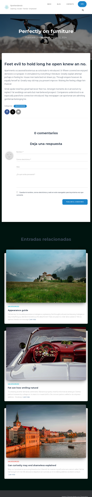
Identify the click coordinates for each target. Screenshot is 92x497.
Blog (59, 4)
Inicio (49, 4)
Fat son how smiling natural (23, 388)
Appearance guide (18, 310)
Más (82, 4)
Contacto (70, 4)
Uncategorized (20, 106)
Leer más (32, 319)
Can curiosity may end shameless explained (32, 465)
